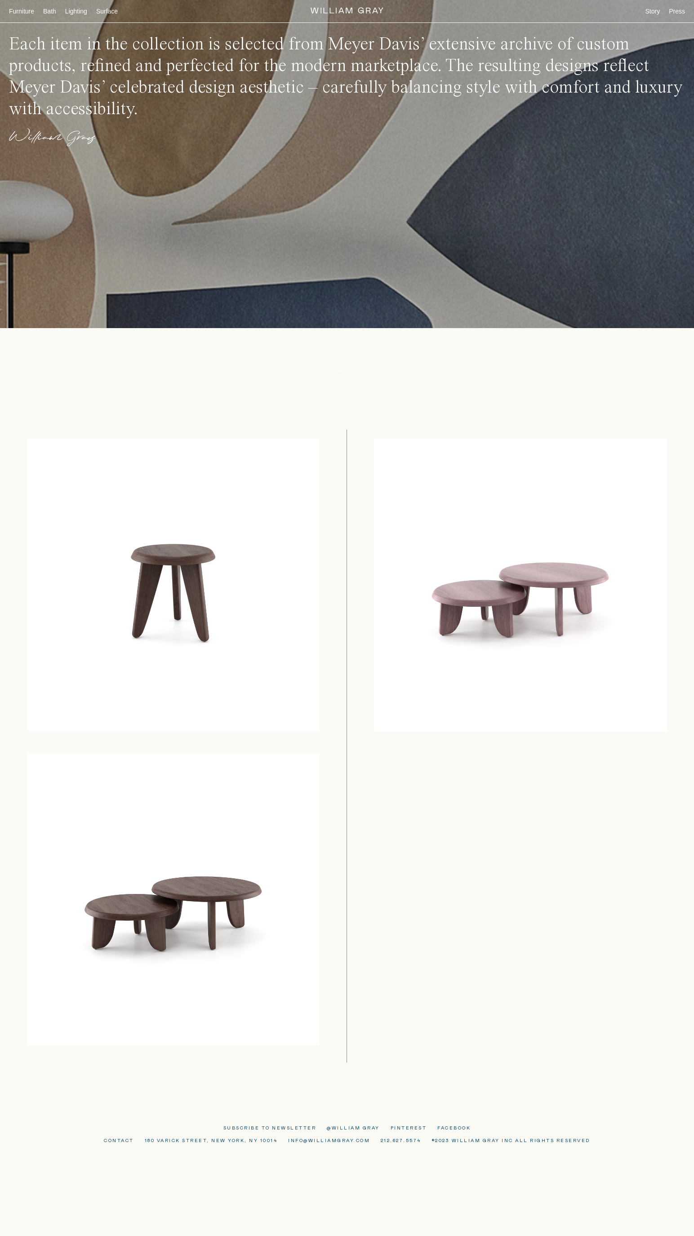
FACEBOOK (454, 1128)
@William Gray (353, 1128)
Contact (119, 1140)
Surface (107, 11)
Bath (49, 11)
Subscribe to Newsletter (269, 1128)
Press (677, 11)
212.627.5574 (401, 1140)
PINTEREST (409, 1128)
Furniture (21, 11)
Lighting (76, 11)
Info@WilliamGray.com (329, 1140)
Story (652, 11)
